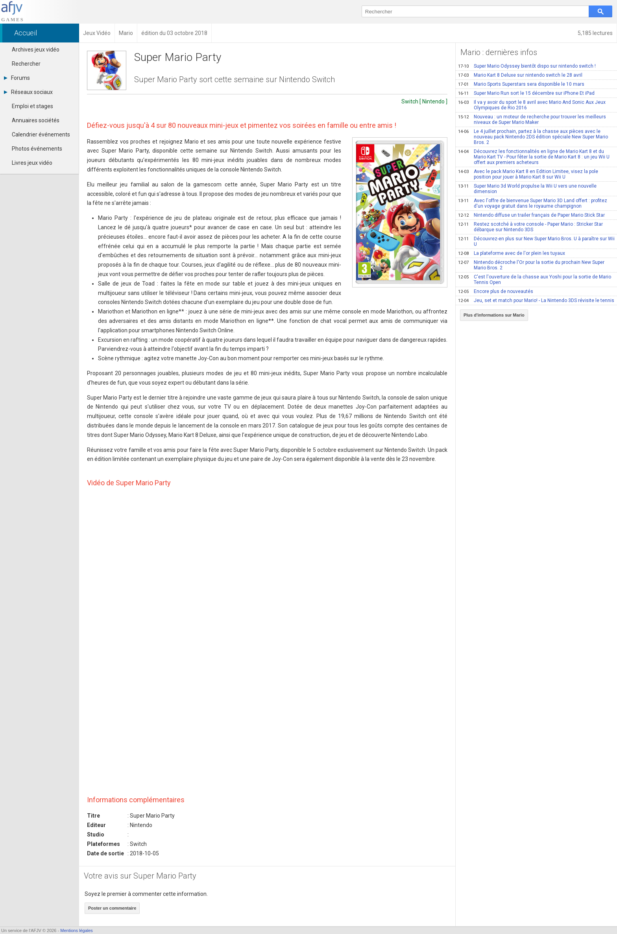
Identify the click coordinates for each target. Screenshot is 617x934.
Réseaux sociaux (28, 92)
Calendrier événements (41, 134)
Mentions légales (76, 930)
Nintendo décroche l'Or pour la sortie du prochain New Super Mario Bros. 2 (531, 265)
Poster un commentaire (112, 908)
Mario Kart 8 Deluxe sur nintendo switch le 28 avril (520, 75)
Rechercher (26, 64)
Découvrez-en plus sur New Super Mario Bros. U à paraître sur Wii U (536, 241)
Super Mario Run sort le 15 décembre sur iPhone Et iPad (526, 93)
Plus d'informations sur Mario (494, 315)
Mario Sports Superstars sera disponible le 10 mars (521, 84)
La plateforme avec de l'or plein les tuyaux (511, 253)
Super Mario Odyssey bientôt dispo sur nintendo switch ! (527, 66)
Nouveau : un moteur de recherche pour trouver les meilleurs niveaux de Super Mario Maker (532, 119)
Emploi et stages (32, 106)
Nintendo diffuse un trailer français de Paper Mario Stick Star (531, 215)
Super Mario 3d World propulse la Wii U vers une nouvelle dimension (527, 188)
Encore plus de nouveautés (495, 291)
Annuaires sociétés (35, 120)
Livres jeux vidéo (32, 163)
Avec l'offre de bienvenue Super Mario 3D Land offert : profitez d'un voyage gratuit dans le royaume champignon (532, 203)
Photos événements (37, 149)
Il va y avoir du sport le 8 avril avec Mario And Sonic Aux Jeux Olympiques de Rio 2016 (532, 105)
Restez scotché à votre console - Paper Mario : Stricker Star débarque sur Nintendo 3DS (530, 226)
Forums (17, 78)
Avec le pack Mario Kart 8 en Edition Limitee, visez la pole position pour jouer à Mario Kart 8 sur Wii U (528, 174)
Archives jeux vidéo (35, 49)
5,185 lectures (595, 33)
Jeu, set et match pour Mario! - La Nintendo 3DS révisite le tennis (536, 300)
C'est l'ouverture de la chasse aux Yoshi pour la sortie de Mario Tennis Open (534, 279)
